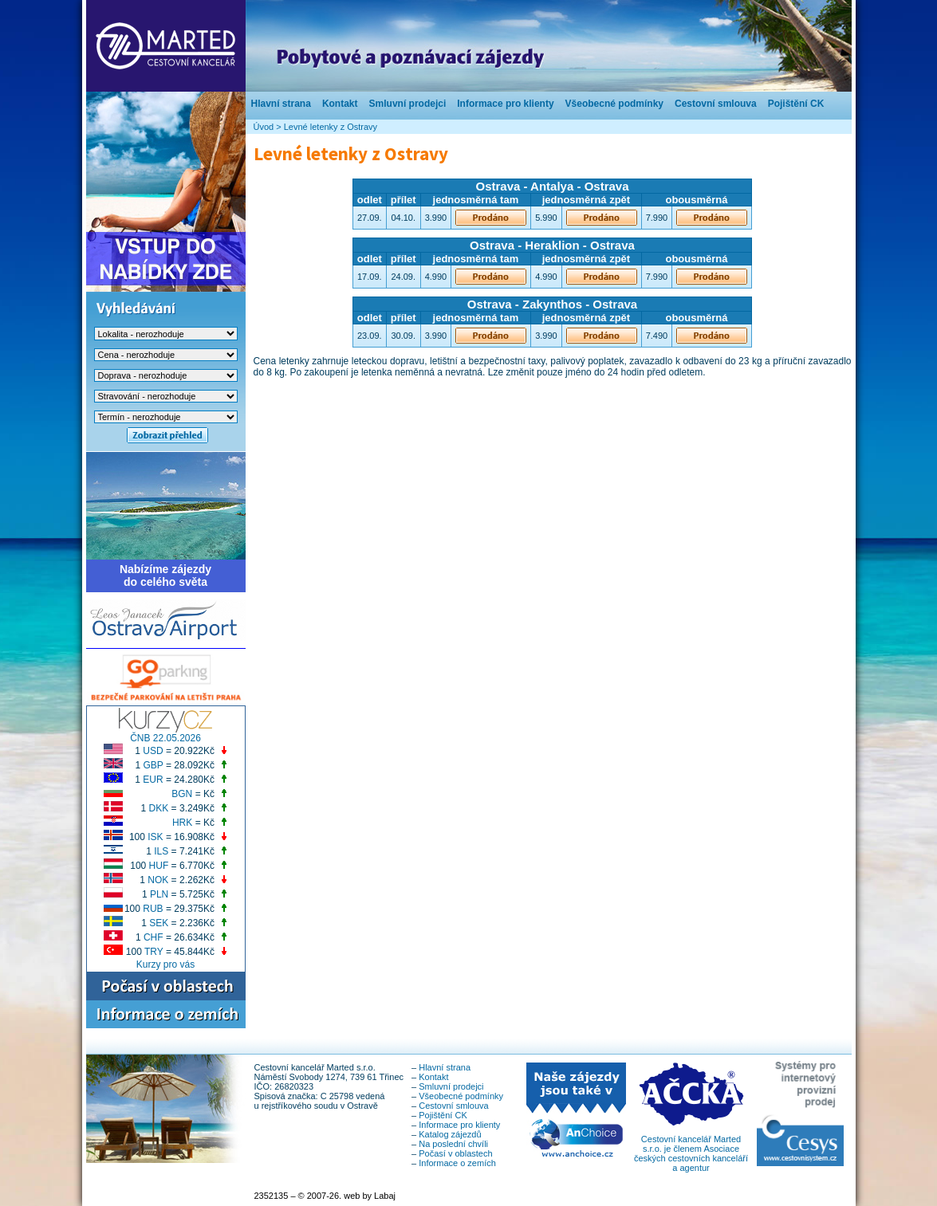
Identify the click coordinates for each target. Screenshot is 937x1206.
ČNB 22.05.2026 (165, 738)
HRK (182, 822)
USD (153, 750)
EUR (153, 779)
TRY (153, 951)
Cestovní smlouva (716, 103)
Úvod (264, 127)
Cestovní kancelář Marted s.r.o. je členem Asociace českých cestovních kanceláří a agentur (691, 1149)
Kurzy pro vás (165, 964)
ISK (155, 837)
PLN (159, 894)
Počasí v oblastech (455, 1153)
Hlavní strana (281, 103)
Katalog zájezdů (450, 1134)
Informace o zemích (457, 1163)
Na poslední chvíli (453, 1144)
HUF (159, 865)
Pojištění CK (796, 103)
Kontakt (340, 103)
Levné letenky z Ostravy (330, 127)
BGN (181, 793)
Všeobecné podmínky (614, 103)
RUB (153, 908)
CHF (153, 937)
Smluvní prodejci (408, 103)
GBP (153, 765)
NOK (158, 880)
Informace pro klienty (505, 103)
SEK (158, 923)
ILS (161, 851)
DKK (159, 808)
